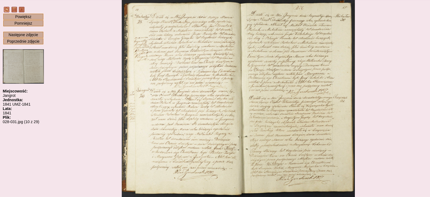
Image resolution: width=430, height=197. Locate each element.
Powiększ (23, 17)
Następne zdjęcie (23, 35)
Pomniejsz (23, 23)
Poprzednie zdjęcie (23, 41)
